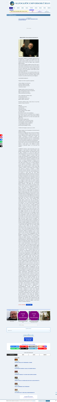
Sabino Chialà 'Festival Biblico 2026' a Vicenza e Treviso (19, 11)
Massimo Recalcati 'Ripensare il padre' (23, 362)
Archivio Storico (28, 328)
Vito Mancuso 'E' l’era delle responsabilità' (24, 392)
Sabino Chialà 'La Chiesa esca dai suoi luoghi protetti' (27, 380)
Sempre (45, 354)
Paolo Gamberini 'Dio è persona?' (22, 386)
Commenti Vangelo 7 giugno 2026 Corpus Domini (25, 374)
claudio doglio (29, 304)
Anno (34, 354)
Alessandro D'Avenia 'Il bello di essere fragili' (25, 368)
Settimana (12, 354)
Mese (23, 354)
